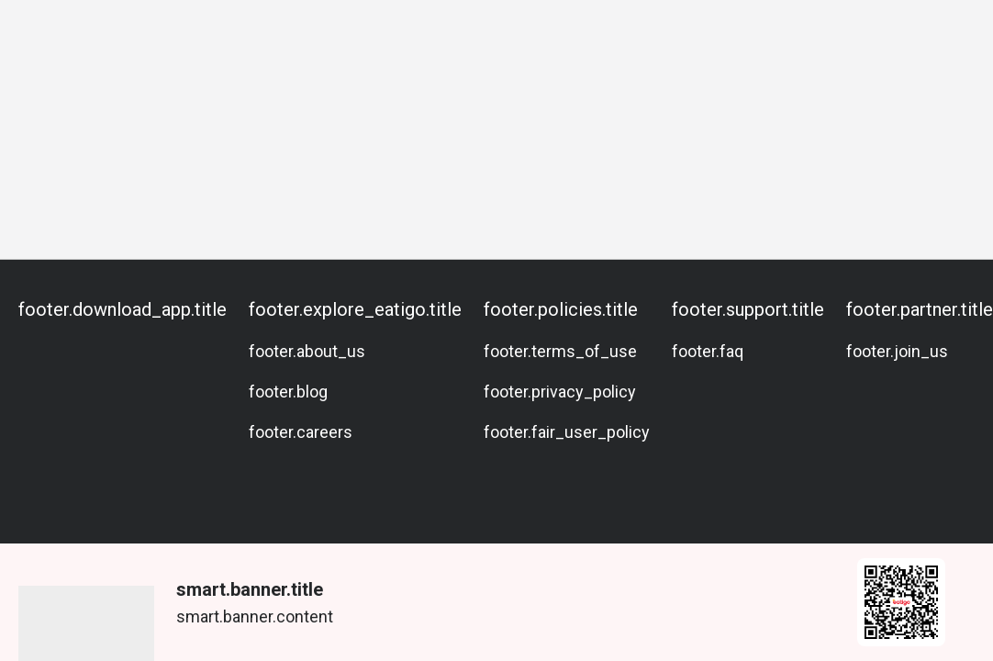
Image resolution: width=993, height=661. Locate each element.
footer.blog (288, 391)
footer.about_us (307, 351)
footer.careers (300, 432)
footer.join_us (897, 351)
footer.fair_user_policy (567, 432)
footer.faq (707, 351)
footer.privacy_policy (560, 391)
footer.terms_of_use (560, 351)
